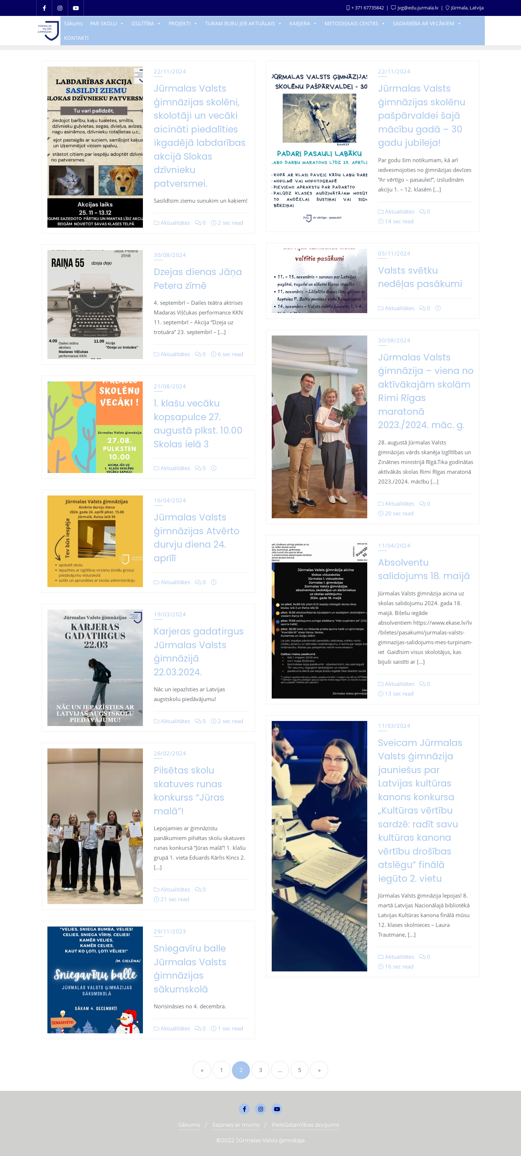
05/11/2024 (394, 253)
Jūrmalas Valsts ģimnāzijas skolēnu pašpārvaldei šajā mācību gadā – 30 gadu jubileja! (421, 115)
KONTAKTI (76, 37)
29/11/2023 (170, 931)
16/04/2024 (170, 500)
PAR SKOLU (107, 23)
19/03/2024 (170, 614)
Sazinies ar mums (235, 1124)
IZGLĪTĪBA (146, 23)
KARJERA (303, 23)
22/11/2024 (170, 71)
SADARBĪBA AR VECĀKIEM (427, 23)
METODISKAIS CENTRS (355, 23)
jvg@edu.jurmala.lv (415, 7)
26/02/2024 (170, 753)
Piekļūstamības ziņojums (305, 1124)
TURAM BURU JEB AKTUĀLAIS (243, 23)
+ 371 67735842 (366, 7)
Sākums (73, 23)
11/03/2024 (394, 725)
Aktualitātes (172, 222)
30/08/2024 (170, 254)
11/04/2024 (394, 545)
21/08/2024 (170, 386)
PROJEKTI (183, 23)
